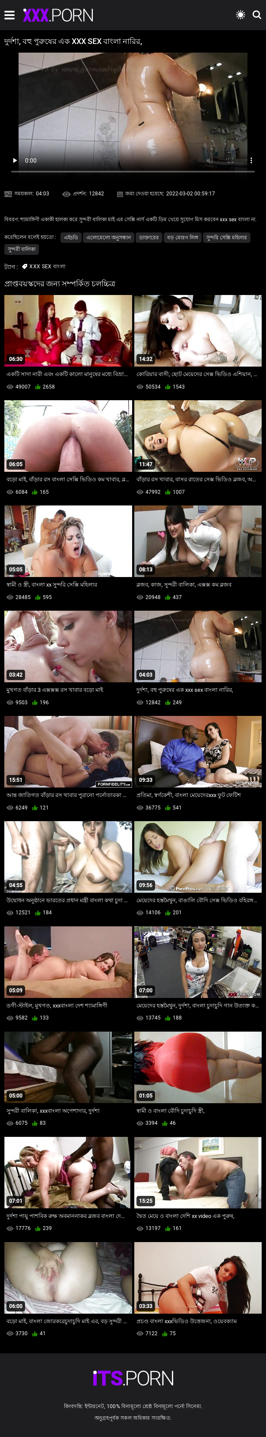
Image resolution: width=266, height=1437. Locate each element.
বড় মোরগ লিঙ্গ (182, 238)
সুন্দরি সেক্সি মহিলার (226, 238)
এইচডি (71, 238)
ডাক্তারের (149, 238)
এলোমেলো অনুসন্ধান (108, 238)
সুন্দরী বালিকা (21, 249)
